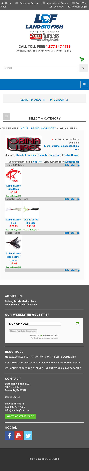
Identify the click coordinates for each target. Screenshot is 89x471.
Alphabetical (72, 161)
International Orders (55, 3)
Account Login (77, 6)
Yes (35, 161)
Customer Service (27, 3)
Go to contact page (20, 416)
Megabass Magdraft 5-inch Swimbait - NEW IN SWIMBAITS (40, 357)
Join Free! (57, 6)
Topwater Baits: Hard (50, 155)
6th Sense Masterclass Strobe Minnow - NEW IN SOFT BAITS (42, 362)
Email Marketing (40, 338)
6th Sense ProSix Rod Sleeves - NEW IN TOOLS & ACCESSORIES (43, 368)
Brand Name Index (43, 128)
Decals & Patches (26, 155)
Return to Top (71, 165)
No (40, 161)
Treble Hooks (70, 155)
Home (6, 3)
